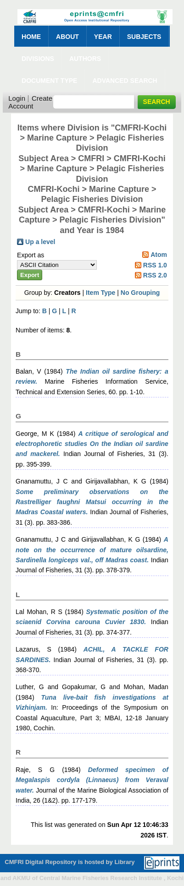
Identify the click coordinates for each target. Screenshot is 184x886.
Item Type (100, 292)
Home (31, 36)
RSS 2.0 (155, 275)
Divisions (38, 58)
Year (103, 36)
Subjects (144, 36)
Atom (159, 254)
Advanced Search (124, 80)
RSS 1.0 (155, 265)
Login (16, 98)
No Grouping (140, 292)
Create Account (30, 102)
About (67, 36)
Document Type (49, 80)
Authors (85, 58)
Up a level (40, 241)
